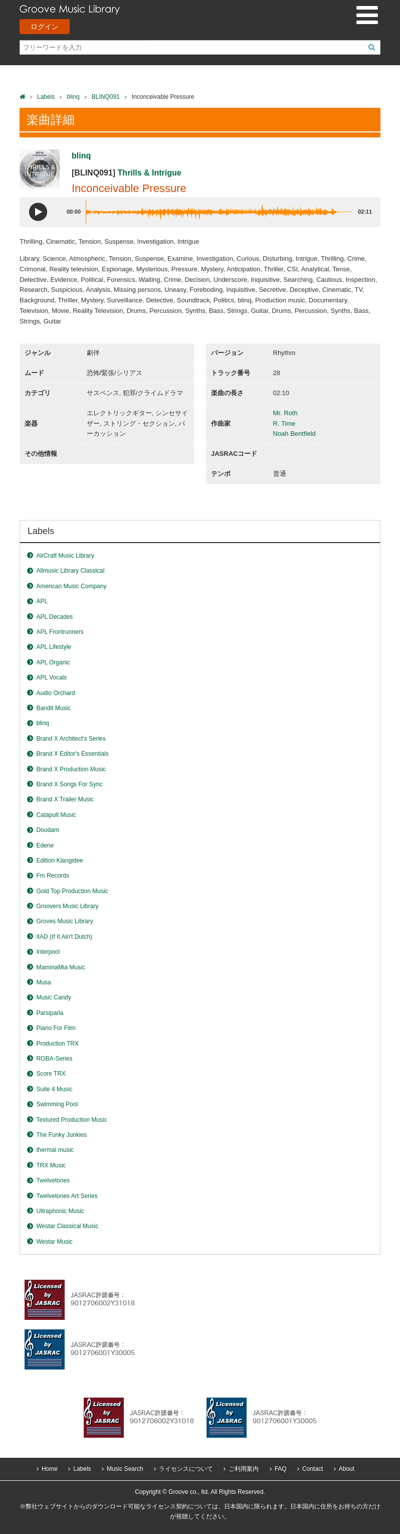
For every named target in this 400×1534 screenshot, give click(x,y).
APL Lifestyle (53, 646)
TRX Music (51, 1165)
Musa (43, 982)
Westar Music (54, 1241)
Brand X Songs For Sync (69, 784)
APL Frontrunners (59, 631)
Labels (46, 96)
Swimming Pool (57, 1104)
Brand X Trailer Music (65, 799)
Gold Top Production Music (72, 891)
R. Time (284, 423)
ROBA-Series (54, 1058)
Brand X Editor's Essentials (72, 753)
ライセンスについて (186, 1468)
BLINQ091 (106, 96)
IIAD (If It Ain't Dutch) (64, 936)
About (346, 1468)
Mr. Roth (285, 413)
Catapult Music (56, 814)
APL (42, 601)
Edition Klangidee (59, 860)
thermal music (55, 1149)
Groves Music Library (64, 921)
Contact (312, 1468)
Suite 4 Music (54, 1089)
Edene (45, 845)
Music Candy (53, 997)
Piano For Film (55, 1028)
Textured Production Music (71, 1119)
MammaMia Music (60, 967)
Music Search (125, 1468)
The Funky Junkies (61, 1134)
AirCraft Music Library (65, 555)
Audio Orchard (55, 693)
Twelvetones (53, 1180)
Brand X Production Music (71, 769)
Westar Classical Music (67, 1226)
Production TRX (57, 1043)
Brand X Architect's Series (70, 738)
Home (50, 1468)
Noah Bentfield (294, 433)
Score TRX (50, 1073)
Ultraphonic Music (60, 1211)
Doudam (47, 829)
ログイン (45, 27)
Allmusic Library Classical (70, 570)
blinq (73, 96)
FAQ (281, 1468)
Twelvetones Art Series (66, 1196)
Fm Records (52, 875)
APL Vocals (51, 677)
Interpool (48, 951)
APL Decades (54, 616)
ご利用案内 (244, 1468)
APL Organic (53, 662)
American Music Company (71, 586)
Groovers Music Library (67, 906)
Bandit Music (53, 708)
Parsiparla (49, 1012)
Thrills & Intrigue (149, 172)
